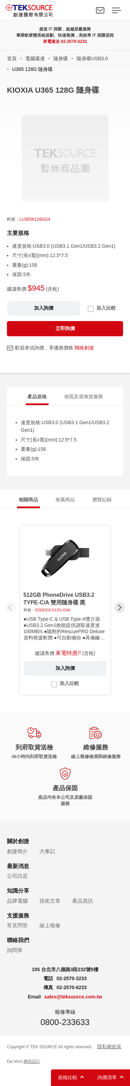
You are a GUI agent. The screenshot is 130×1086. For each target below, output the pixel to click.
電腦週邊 (35, 58)
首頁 (12, 58)
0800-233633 (65, 1022)
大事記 (47, 851)
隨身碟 (60, 58)
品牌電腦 (17, 901)
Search (84, 10)
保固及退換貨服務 (83, 396)
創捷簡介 (17, 851)
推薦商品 (65, 499)
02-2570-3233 (74, 41)
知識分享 (18, 891)
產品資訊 (82, 901)
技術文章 (50, 901)
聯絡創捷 (84, 347)
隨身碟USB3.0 (92, 58)
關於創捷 (18, 841)
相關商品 (28, 499)
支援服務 (18, 916)
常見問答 (17, 925)
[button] (119, 607)
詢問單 (15, 950)
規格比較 (67, 1077)
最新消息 (18, 866)
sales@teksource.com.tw (73, 997)
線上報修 (50, 925)
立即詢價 (65, 328)
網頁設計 (32, 1061)
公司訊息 (17, 876)
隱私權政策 (109, 1046)
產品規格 (37, 396)
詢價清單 (107, 1077)
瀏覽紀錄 (102, 499)
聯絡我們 (100, 10)
